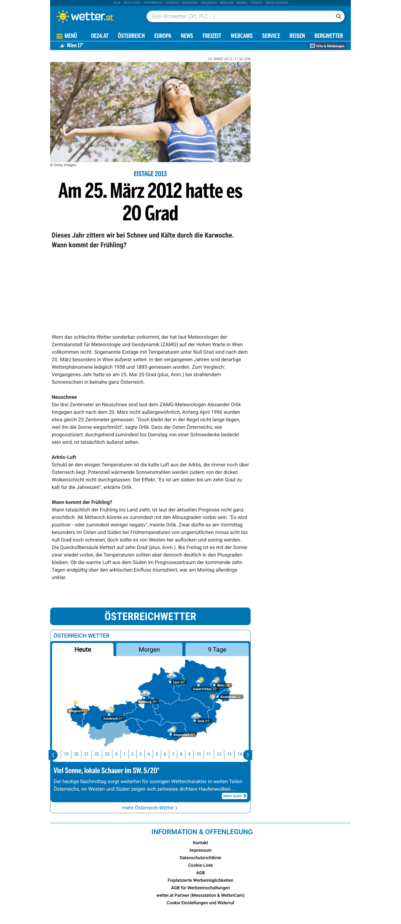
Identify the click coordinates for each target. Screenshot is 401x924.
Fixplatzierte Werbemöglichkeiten (200, 880)
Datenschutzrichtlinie (200, 857)
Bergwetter (329, 36)
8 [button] (184, 754)
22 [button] (99, 754)
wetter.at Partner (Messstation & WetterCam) (200, 895)
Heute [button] (82, 649)
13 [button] (232, 754)
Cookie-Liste (200, 865)
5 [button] (159, 754)
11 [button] (211, 754)
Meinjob (226, 3)
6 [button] (167, 754)
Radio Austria (277, 3)
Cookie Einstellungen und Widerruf (200, 903)
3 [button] (143, 754)
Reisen (242, 3)
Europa (162, 36)
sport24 (172, 3)
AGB (200, 872)
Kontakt (200, 842)
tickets (256, 3)
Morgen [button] (149, 649)
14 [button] (242, 754)
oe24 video (132, 3)
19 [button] (68, 754)
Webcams (242, 36)
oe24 (116, 3)
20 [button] (78, 754)
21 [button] (89, 754)
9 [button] (192, 754)
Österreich (153, 3)
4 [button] (151, 754)
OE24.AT (99, 36)
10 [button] (201, 754)
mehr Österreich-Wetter (150, 808)
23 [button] (109, 754)
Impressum (201, 850)
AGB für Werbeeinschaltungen (200, 888)
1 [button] (127, 754)
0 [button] (119, 754)
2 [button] (135, 754)
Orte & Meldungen (327, 46)
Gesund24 (208, 3)
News (187, 36)
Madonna (190, 3)
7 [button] (175, 754)
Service (271, 36)
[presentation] (53, 755)
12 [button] (221, 754)
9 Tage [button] (217, 649)
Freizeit (212, 36)
